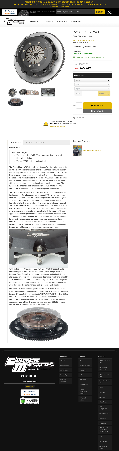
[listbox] (92, 80)
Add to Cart (99, 105)
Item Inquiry (79, 118)
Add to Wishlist (99, 111)
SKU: (75, 43)
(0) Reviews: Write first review (83, 40)
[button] (80, 11)
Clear (78, 94)
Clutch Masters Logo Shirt (92, 150)
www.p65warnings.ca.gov (57, 126)
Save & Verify (104, 94)
